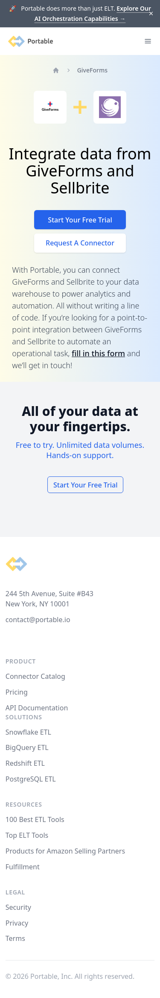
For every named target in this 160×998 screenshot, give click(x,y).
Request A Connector (80, 243)
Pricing (17, 692)
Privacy (17, 923)
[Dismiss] (151, 14)
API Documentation (37, 707)
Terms (15, 938)
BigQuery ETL (27, 747)
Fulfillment (23, 866)
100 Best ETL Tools (35, 819)
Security (18, 907)
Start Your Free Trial (80, 220)
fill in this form (98, 353)
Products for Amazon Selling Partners (65, 851)
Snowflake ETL (28, 732)
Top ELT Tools (27, 835)
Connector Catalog (35, 676)
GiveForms (92, 70)
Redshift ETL (25, 763)
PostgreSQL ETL (31, 779)
